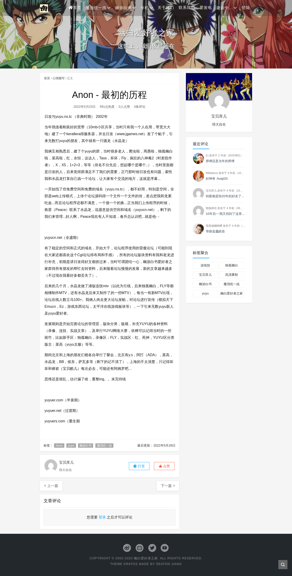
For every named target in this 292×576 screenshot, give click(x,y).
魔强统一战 (96, 8)
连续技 (205, 265)
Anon (59, 445)
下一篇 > (168, 486)
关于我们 (166, 7)
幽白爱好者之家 (231, 293)
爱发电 (206, 7)
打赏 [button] (139, 466)
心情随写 (59, 78)
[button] (164, 466)
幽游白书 (123, 8)
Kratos (131, 564)
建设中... (224, 8)
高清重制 (231, 274)
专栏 (145, 8)
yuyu (71, 445)
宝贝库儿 (205, 274)
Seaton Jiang (169, 564)
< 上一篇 (51, 486)
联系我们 (187, 7)
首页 (74, 7)
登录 (102, 517)
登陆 (246, 7)
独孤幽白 (231, 265)
